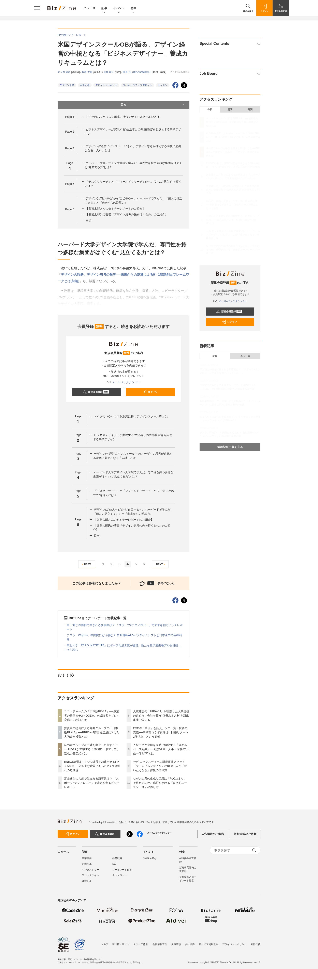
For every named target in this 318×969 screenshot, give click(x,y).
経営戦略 (117, 858)
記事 (104, 8)
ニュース (89, 8)
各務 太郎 (87, 72)
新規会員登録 (96, 392)
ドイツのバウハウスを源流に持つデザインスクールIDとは (122, 116)
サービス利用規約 (208, 942)
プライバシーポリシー (234, 942)
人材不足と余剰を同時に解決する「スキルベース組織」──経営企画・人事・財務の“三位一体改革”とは (161, 749)
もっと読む (71, 649)
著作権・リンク (120, 942)
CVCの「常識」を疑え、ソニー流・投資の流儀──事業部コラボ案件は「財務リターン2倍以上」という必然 (160, 732)
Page (69, 116)
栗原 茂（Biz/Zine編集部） (138, 72)
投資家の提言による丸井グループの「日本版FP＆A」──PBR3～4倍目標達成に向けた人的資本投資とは (91, 732)
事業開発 (87, 858)
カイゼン (163, 85)
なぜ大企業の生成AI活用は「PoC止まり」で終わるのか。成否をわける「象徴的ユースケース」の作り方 (160, 783)
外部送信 (255, 942)
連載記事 (87, 881)
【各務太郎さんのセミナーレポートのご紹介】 (115, 208)
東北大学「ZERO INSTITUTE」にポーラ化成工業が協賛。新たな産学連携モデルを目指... (123, 645)
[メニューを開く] (37, 8)
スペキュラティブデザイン (137, 85)
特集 (133, 8)
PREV (86, 564)
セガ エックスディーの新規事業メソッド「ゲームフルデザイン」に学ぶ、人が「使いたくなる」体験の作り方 (160, 766)
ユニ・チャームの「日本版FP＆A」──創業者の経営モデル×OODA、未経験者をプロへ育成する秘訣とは (91, 715)
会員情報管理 (160, 942)
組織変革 (87, 864)
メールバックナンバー (123, 382)
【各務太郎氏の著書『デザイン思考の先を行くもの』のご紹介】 (127, 214)
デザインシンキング (106, 85)
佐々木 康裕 (64, 72)
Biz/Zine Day (150, 858)
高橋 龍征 (109, 72)
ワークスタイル (90, 875)
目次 (153, 105)
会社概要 (190, 942)
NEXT (161, 564)
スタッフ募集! (140, 942)
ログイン (149, 392)
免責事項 (176, 942)
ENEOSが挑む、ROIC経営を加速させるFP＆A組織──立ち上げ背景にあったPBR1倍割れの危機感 (92, 766)
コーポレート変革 (122, 869)
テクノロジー (119, 875)
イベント (119, 8)
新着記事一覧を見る (230, 447)
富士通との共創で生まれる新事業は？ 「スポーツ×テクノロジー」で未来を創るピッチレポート (92, 783)
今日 (209, 109)
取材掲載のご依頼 (245, 834)
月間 (250, 109)
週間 (230, 109)
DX (114, 864)
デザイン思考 (67, 85)
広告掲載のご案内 (212, 834)
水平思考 (85, 85)
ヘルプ (104, 942)
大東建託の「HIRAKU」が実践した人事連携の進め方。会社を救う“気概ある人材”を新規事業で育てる (161, 715)
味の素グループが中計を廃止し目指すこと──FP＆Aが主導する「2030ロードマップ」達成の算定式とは (92, 749)
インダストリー (90, 869)
